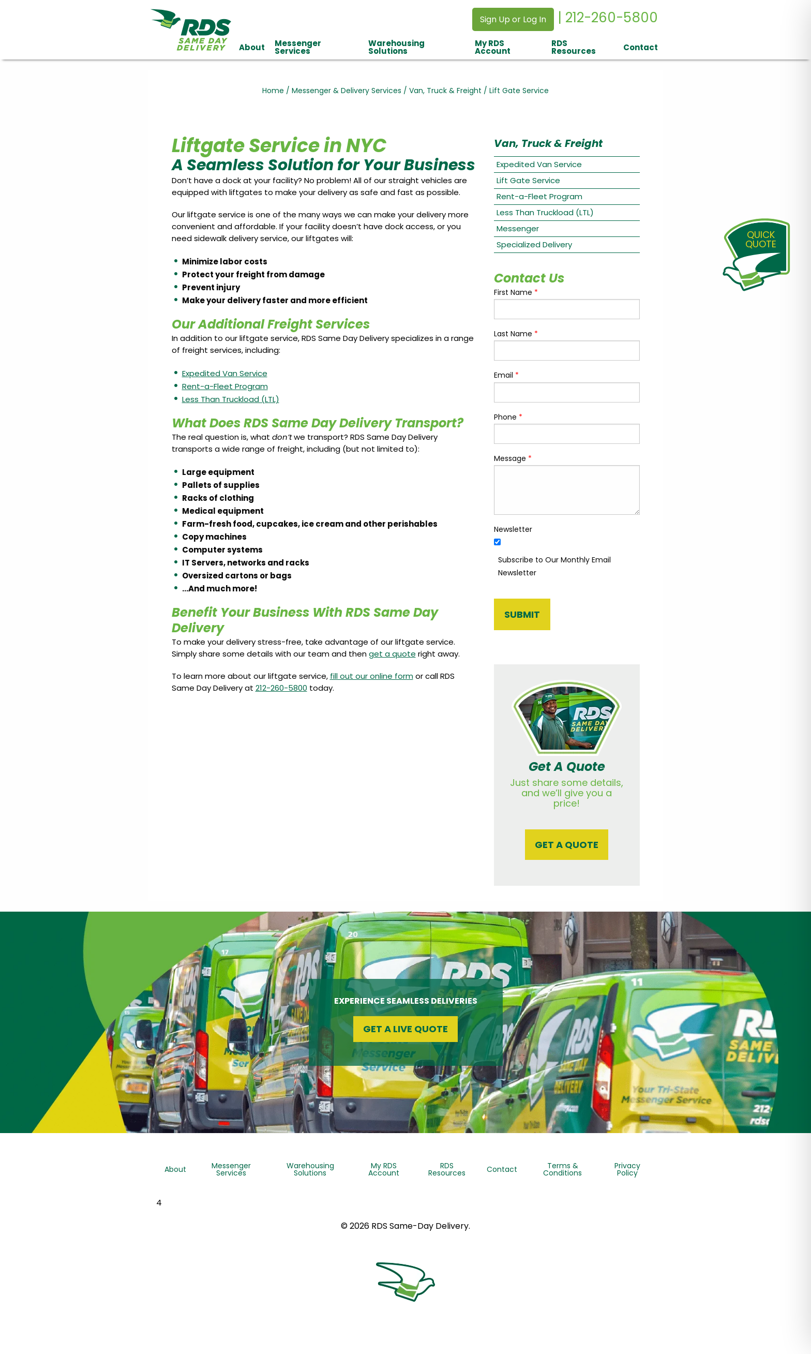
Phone (508, 417)
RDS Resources (573, 47)
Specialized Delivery (534, 244)
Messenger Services (298, 47)
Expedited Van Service (224, 373)
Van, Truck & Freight (445, 90)
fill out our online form (371, 676)
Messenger (518, 228)
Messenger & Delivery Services (346, 90)
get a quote (392, 653)
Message (513, 458)
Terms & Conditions (562, 1169)
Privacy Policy (627, 1169)
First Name (516, 292)
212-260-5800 (281, 687)
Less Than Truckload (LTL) (230, 399)
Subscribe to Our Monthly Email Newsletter (554, 566)
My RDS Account (492, 47)
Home (273, 90)
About (252, 47)
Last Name (516, 334)
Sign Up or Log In (513, 19)
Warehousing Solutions (396, 47)
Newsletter (513, 529)
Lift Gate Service (528, 180)
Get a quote (566, 844)
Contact (640, 47)
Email (506, 375)
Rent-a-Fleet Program (225, 386)
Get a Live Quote (405, 1028)
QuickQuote (760, 239)
